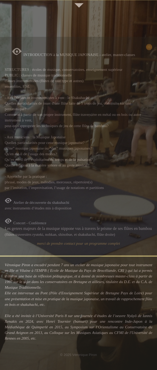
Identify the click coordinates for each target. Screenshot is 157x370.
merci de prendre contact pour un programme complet (78, 243)
